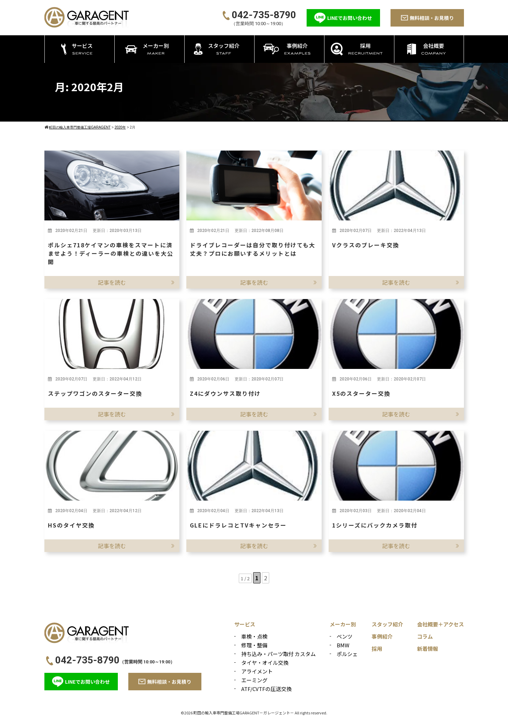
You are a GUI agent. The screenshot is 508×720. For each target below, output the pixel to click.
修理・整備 (254, 645)
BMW (343, 645)
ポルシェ (347, 653)
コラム (425, 636)
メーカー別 (343, 624)
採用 (377, 648)
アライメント (257, 671)
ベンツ (344, 636)
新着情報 (427, 648)
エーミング (254, 680)
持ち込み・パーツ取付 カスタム (278, 653)
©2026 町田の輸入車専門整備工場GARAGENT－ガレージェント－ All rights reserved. (254, 712)
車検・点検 (254, 636)
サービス (244, 624)
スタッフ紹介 (387, 624)
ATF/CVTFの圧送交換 (266, 688)
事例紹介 (382, 636)
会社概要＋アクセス (440, 624)
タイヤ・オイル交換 (264, 662)
